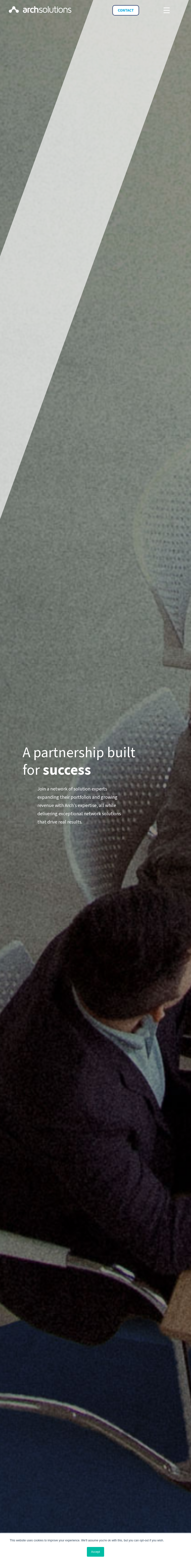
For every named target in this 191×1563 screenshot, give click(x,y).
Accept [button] (95, 1552)
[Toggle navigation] (167, 10)
